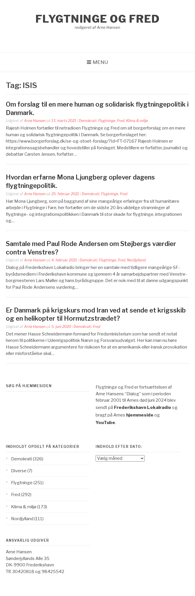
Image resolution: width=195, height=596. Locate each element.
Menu (100, 62)
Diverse (18, 470)
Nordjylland (136, 260)
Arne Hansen (35, 121)
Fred (120, 121)
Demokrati (87, 121)
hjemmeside (139, 415)
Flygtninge (106, 121)
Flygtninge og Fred (97, 18)
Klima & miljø (137, 121)
